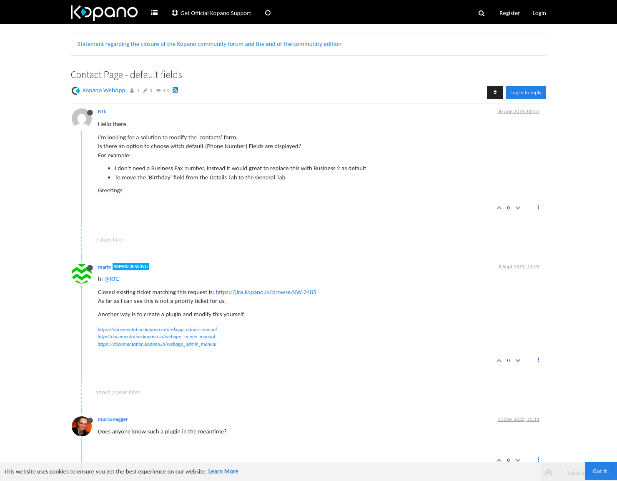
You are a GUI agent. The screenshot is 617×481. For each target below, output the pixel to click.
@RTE (111, 278)
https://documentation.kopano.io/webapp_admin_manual (157, 344)
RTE (102, 111)
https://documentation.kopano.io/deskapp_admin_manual (157, 329)
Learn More (223, 471)
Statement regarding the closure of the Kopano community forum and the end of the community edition (209, 44)
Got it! (601, 471)
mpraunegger (113, 419)
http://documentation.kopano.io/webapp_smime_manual (156, 337)
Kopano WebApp (104, 90)
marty (104, 266)
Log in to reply (526, 92)
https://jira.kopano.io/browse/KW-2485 (266, 292)
